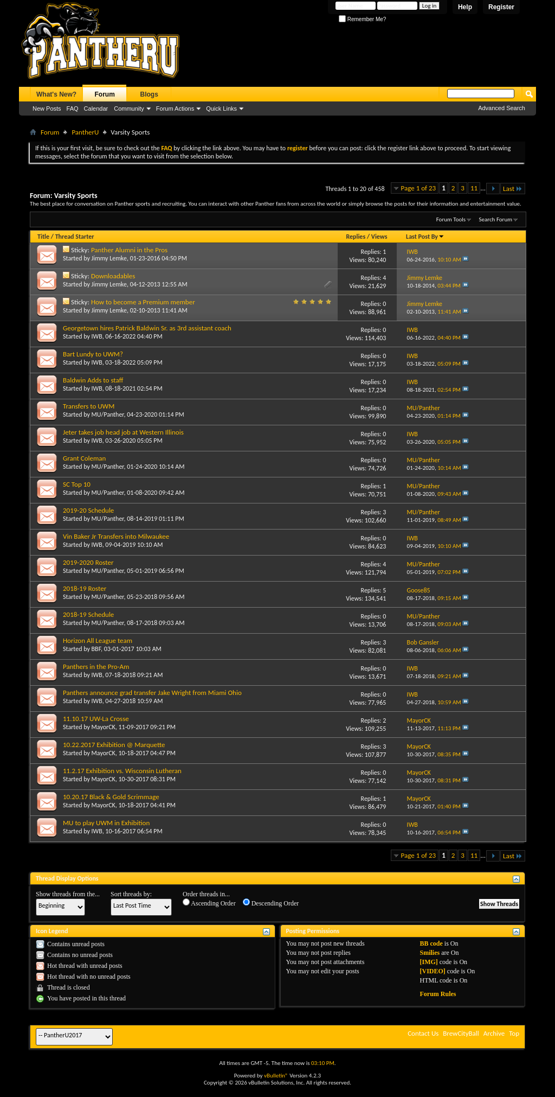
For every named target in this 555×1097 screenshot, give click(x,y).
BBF (96, 649)
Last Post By (425, 236)
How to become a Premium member (143, 302)
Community (129, 108)
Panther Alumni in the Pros (129, 250)
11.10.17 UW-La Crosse (96, 719)
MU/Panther (108, 414)
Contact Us (423, 1033)
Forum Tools (451, 219)
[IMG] (428, 962)
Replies (355, 236)
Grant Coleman (84, 458)
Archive (494, 1033)
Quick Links (221, 108)
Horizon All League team (97, 640)
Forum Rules (438, 994)
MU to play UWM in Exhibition (106, 823)
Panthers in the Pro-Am (96, 666)
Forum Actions (175, 108)
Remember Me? (362, 19)
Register (501, 7)
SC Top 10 (77, 484)
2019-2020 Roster (88, 562)
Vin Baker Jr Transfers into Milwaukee (116, 536)
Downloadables (113, 276)
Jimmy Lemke (109, 258)
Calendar (96, 108)
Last (512, 188)
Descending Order (271, 902)
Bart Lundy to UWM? (93, 354)
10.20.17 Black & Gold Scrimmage (111, 797)
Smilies (430, 952)
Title (43, 236)
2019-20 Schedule (88, 510)
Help (465, 7)
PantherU (85, 132)
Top (514, 1033)
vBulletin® (276, 1075)
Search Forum (496, 219)
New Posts (47, 108)
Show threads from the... (68, 894)
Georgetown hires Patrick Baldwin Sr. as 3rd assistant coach (147, 328)
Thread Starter (74, 236)
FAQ (73, 108)
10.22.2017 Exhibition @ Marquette (114, 745)
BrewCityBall (461, 1033)
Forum (105, 94)
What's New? (56, 94)
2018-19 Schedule (88, 614)
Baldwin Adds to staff (93, 380)
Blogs (149, 94)
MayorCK (103, 727)
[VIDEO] (432, 971)
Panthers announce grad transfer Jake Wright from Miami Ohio (152, 692)
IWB (97, 336)
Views (379, 236)
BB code (431, 943)
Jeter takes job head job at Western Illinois (123, 432)
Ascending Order (209, 902)
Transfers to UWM (88, 406)
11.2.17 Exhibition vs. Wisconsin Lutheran (122, 771)
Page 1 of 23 (418, 188)
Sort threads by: (131, 894)
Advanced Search (501, 108)
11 (473, 188)
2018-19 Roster (84, 588)
